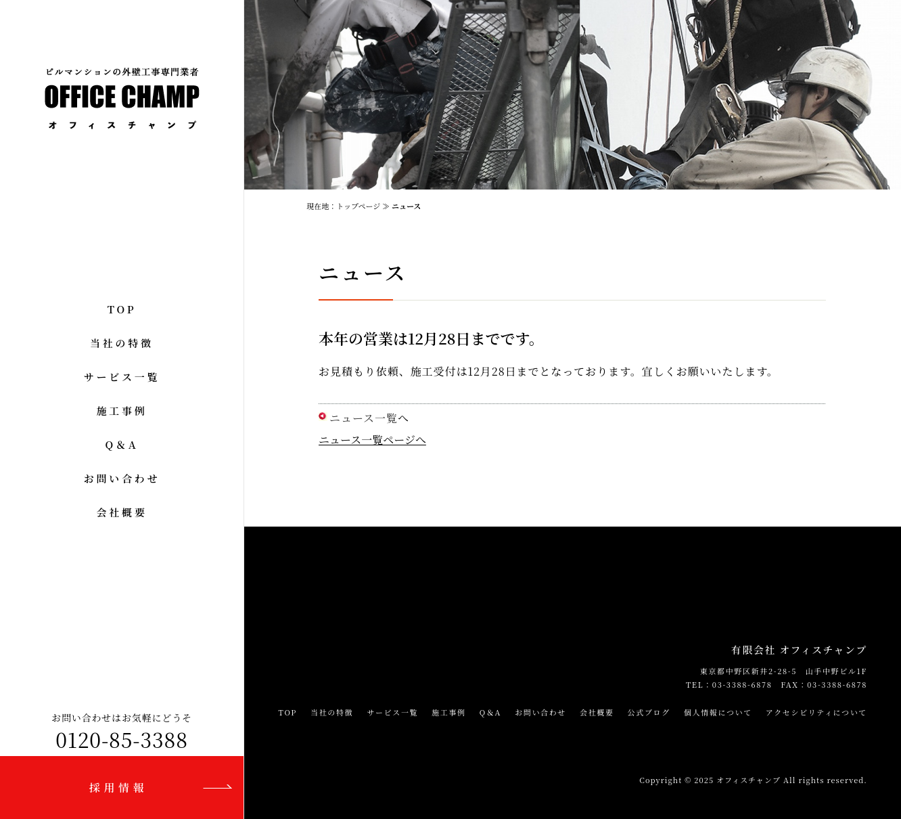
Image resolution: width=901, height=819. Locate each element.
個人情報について (718, 712)
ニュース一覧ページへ (372, 439)
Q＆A (122, 444)
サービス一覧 (122, 377)
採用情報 (118, 787)
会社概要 (121, 512)
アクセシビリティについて (816, 712)
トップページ (358, 205)
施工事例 (121, 410)
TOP (122, 309)
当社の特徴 (122, 343)
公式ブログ (649, 712)
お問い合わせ (122, 478)
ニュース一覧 (363, 418)
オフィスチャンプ (748, 779)
